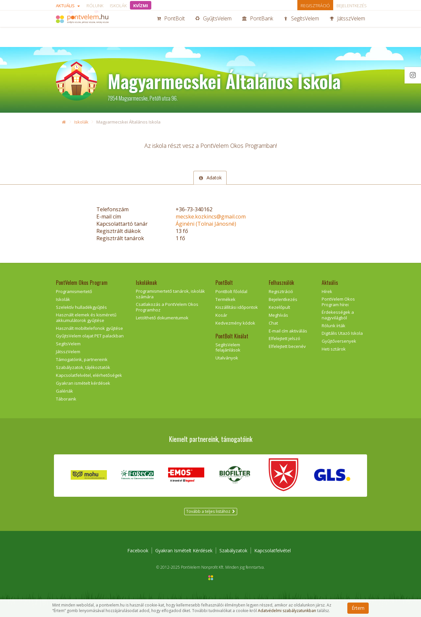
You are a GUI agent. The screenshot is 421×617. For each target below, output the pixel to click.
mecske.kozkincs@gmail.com (211, 216)
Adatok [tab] (210, 177)
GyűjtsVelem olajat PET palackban (90, 336)
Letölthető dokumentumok (162, 318)
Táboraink (66, 399)
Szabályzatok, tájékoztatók (83, 367)
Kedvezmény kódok (235, 323)
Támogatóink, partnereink (82, 359)
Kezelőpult (279, 307)
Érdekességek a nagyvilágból (338, 315)
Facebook (137, 550)
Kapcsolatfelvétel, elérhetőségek (89, 375)
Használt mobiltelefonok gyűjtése (89, 328)
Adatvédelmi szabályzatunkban (287, 610)
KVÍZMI (140, 6)
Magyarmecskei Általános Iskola (128, 122)
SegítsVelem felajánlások (227, 347)
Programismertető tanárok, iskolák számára (170, 294)
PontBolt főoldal (231, 291)
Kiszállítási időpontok (236, 307)
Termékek (225, 299)
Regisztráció (315, 6)
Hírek (327, 291)
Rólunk (95, 6)
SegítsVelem (301, 29)
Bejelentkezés (351, 6)
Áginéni (206, 223)
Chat (273, 323)
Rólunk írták (333, 326)
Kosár (221, 315)
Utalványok (226, 358)
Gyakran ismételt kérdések (83, 383)
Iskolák (118, 6)
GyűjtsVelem (213, 29)
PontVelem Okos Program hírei (338, 302)
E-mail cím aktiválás (288, 331)
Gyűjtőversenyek (339, 341)
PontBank (257, 29)
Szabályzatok (233, 550)
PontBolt (171, 29)
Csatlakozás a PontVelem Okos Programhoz (167, 307)
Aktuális (68, 6)
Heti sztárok (334, 349)
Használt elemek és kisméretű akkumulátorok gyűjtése (86, 317)
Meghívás (278, 315)
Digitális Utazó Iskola (342, 333)
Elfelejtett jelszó (284, 338)
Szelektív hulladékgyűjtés (81, 307)
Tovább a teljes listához (210, 511)
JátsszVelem (347, 29)
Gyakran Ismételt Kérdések (183, 550)
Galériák (64, 391)
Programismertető (74, 291)
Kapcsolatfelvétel (272, 550)
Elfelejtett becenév (287, 346)
